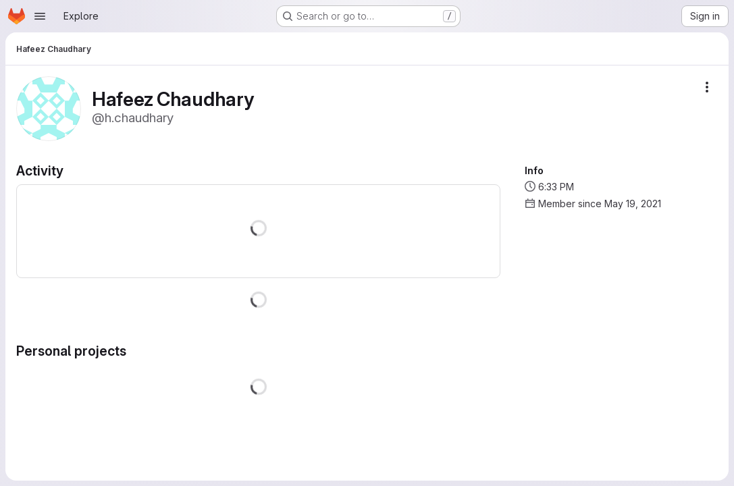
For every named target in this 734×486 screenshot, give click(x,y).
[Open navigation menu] (40, 16)
